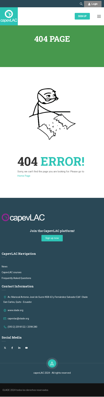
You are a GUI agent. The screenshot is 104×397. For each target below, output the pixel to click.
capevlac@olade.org (16, 344)
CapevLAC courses (11, 298)
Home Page (23, 176)
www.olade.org (13, 336)
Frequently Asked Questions (16, 304)
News (4, 292)
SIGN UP (82, 16)
